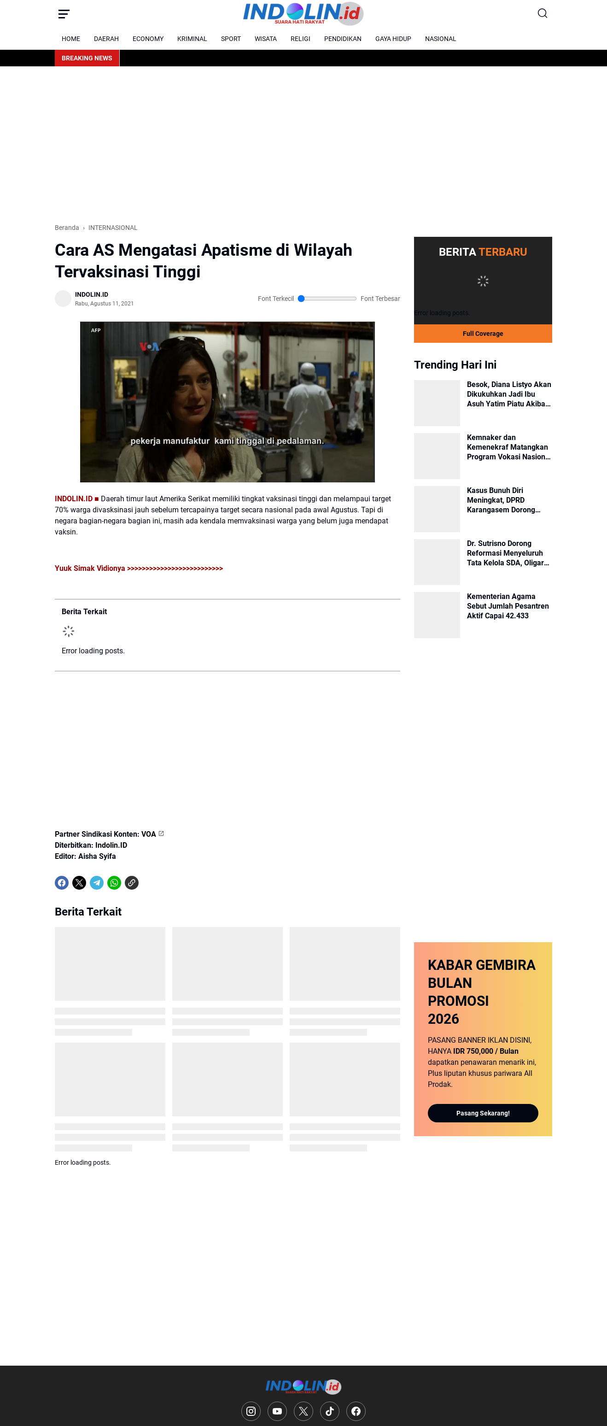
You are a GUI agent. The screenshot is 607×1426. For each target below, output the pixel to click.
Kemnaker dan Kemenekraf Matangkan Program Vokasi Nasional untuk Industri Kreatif (509, 447)
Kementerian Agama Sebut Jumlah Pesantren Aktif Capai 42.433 (508, 606)
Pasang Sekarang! (483, 1113)
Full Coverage (483, 333)
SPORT (231, 38)
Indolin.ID (111, 845)
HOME (71, 38)
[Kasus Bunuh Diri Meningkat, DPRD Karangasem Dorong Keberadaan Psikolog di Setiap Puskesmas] (437, 509)
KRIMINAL (192, 38)
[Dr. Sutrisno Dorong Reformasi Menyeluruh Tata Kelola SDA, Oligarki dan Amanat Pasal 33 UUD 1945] (437, 562)
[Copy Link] (132, 883)
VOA (148, 834)
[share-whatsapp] (149, 883)
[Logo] (303, 1387)
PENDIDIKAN (343, 38)
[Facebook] (62, 883)
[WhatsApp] (114, 883)
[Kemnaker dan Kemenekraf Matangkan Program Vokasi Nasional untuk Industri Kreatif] (437, 456)
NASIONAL (440, 38)
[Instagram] (251, 1411)
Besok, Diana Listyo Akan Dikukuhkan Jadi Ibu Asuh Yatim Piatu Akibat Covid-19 (509, 394)
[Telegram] (97, 883)
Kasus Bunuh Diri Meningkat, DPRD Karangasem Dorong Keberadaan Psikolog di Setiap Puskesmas (506, 500)
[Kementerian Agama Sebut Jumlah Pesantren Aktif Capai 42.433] (437, 615)
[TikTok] (329, 1411)
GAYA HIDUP (393, 38)
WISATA (266, 38)
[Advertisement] (303, 144)
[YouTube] (277, 1411)
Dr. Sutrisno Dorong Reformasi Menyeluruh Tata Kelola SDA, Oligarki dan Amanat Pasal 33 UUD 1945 (508, 553)
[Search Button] (543, 14)
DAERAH (106, 38)
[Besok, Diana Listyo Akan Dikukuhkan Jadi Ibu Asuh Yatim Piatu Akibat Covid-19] (437, 403)
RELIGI (300, 38)
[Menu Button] (64, 14)
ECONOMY (148, 38)
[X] (79, 883)
